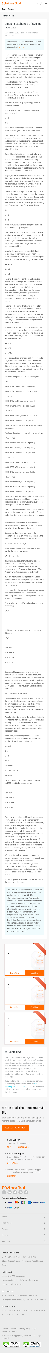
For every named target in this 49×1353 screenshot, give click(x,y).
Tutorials (29, 1299)
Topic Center (7, 1295)
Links (14, 1331)
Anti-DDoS (32, 1257)
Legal (34, 1329)
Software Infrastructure (29, 1280)
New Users (19, 1284)
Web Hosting (37, 1261)
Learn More (14, 973)
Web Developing (18, 1299)
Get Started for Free (15, 1127)
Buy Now (34, 973)
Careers (5, 1329)
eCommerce (26, 1261)
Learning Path (7, 1284)
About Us (13, 1329)
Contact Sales (23, 1147)
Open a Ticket (12, 1163)
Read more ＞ (24, 47)
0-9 (23, 1314)
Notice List (6, 1331)
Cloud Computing (20, 1295)
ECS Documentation (20, 1276)
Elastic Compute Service (11, 1257)
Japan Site (6, 1276)
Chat (9, 1147)
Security (5, 1265)
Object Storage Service (11, 1261)
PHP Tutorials (40, 1299)
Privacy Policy (24, 1329)
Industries (33, 1295)
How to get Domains (10, 1280)
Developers (6, 1299)
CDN (24, 1257)
